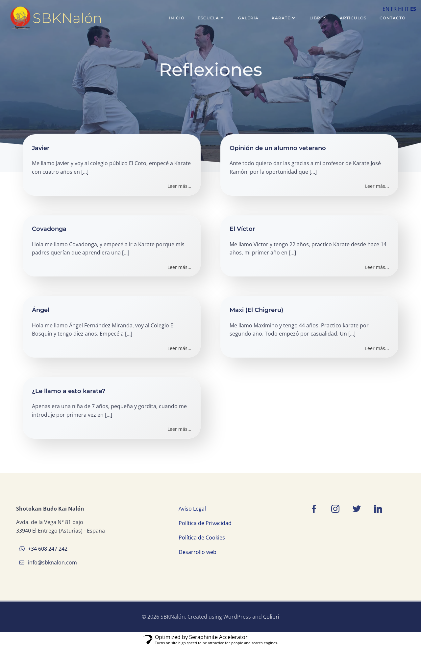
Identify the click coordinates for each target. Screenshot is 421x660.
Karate (285, 17)
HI (400, 8)
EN (386, 8)
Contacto (394, 17)
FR (394, 8)
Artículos (354, 17)
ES (413, 8)
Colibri (271, 629)
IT (407, 8)
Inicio (178, 17)
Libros (319, 17)
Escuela (212, 17)
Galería (249, 17)
